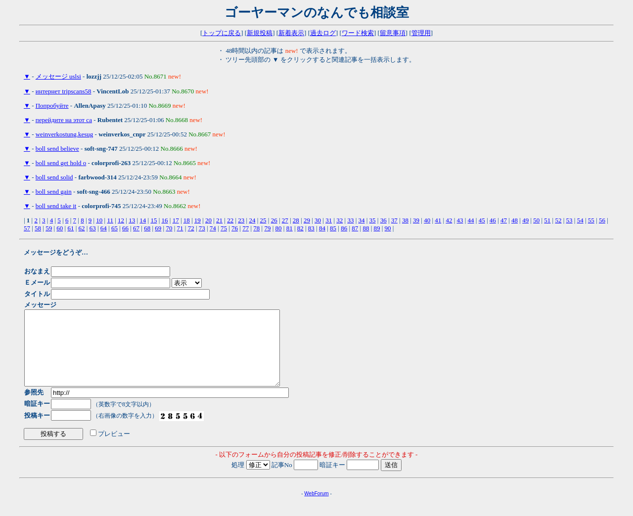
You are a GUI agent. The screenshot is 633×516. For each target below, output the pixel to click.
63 (93, 228)
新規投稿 (259, 33)
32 (339, 220)
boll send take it (56, 206)
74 (213, 228)
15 (153, 220)
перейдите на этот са (64, 120)
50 (536, 220)
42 (449, 220)
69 (158, 228)
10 (99, 220)
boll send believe (57, 148)
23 (241, 220)
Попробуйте (52, 105)
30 (318, 220)
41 (438, 220)
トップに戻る (221, 33)
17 (176, 220)
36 (383, 220)
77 (245, 228)
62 (82, 228)
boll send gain (54, 191)
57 (27, 228)
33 (350, 220)
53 (569, 220)
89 (377, 228)
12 (121, 220)
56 (602, 220)
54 (580, 220)
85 (333, 228)
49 (525, 220)
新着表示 (291, 33)
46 (493, 220)
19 (197, 220)
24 (252, 220)
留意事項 (393, 33)
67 (136, 228)
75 (224, 228)
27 (285, 220)
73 (202, 228)
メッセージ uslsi (58, 76)
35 (372, 220)
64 (103, 228)
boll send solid (54, 177)
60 (59, 228)
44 (471, 220)
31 (328, 220)
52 (558, 220)
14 (142, 220)
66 (125, 228)
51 (547, 220)
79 (267, 228)
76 (234, 228)
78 (256, 228)
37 (394, 220)
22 (230, 220)
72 (191, 228)
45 (482, 220)
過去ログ (323, 33)
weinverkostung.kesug (64, 134)
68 (147, 228)
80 (278, 228)
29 (307, 220)
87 (355, 228)
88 (365, 228)
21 (219, 220)
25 (263, 220)
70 (169, 228)
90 (388, 228)
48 (514, 220)
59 (48, 228)
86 (344, 228)
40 (427, 220)
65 (114, 228)
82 (300, 228)
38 (405, 220)
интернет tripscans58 (63, 91)
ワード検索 (358, 33)
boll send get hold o (61, 163)
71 (180, 228)
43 (459, 220)
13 (132, 220)
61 (70, 228)
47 (503, 220)
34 (362, 220)
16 (165, 220)
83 (311, 228)
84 (322, 228)
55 (591, 220)
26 (274, 220)
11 (110, 220)
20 (208, 220)
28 (296, 220)
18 (186, 220)
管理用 (421, 33)
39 (416, 220)
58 (38, 228)
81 (289, 228)
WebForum (316, 508)
